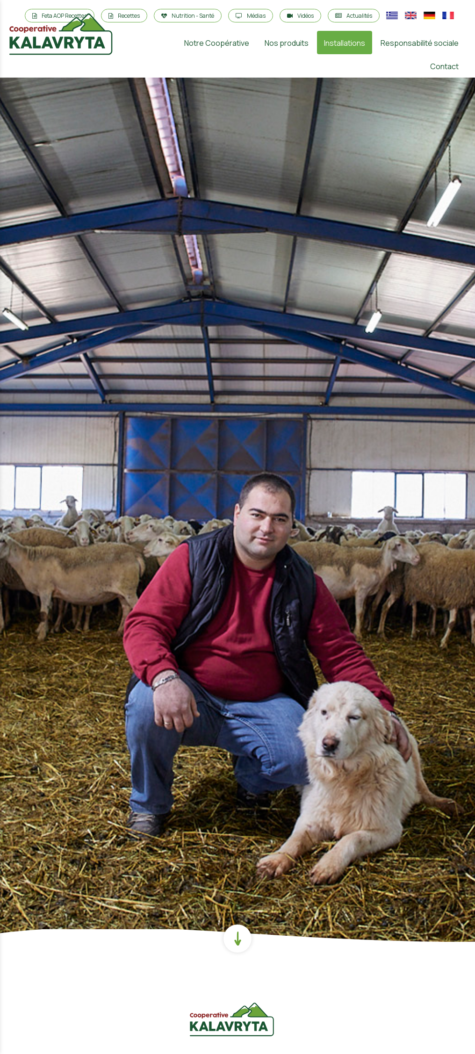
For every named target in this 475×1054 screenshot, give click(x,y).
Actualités (353, 16)
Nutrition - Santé (187, 16)
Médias (251, 16)
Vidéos (300, 16)
